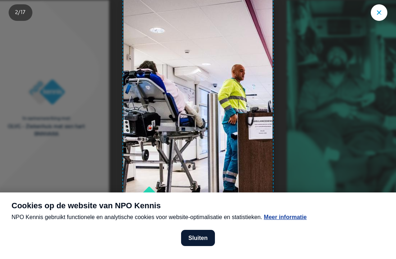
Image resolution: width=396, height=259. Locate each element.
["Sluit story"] (379, 12)
